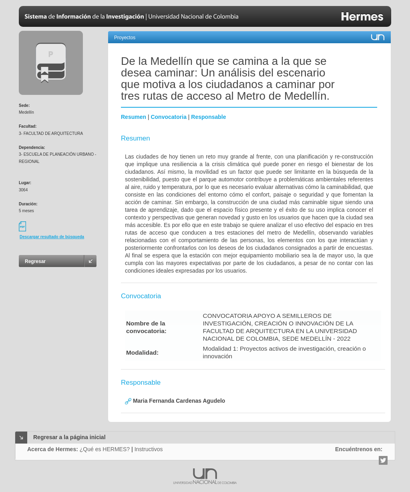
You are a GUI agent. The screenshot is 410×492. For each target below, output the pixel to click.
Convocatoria (168, 117)
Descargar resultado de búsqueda (52, 237)
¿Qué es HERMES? (105, 449)
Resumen (133, 117)
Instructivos (149, 449)
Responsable (208, 117)
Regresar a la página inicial (69, 437)
